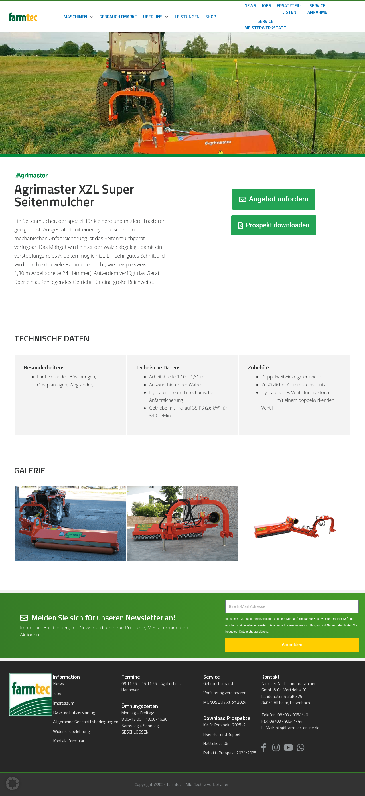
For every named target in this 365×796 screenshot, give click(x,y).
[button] (78, 17)
